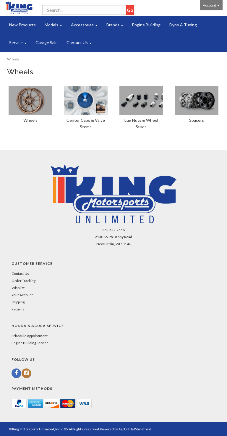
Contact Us (79, 42)
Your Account (22, 295)
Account (211, 5)
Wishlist (18, 288)
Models (53, 24)
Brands (114, 24)
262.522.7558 (113, 229)
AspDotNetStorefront (135, 429)
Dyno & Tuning (183, 24)
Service (18, 42)
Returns (18, 309)
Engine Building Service (30, 343)
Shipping (18, 302)
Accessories (84, 24)
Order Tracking (23, 280)
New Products (22, 24)
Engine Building (146, 24)
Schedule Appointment (30, 336)
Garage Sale (46, 42)
